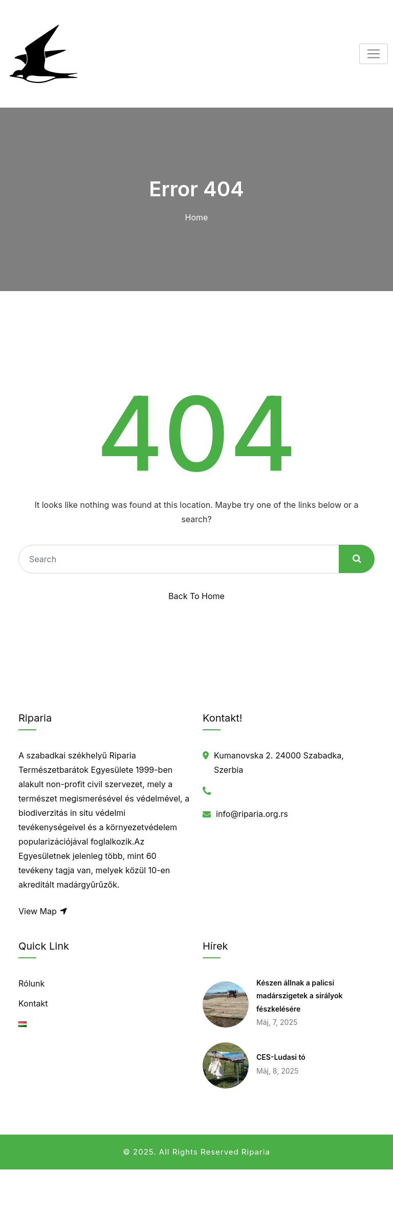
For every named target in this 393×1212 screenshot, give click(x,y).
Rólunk (31, 983)
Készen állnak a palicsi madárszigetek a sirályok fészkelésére (299, 995)
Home (196, 217)
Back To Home (196, 596)
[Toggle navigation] (373, 54)
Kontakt (33, 1003)
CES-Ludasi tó (280, 1057)
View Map (43, 911)
